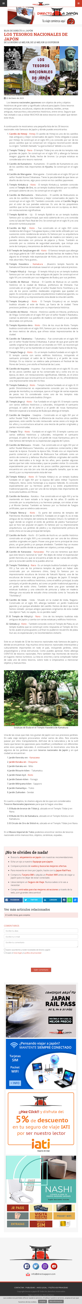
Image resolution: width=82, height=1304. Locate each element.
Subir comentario (41, 970)
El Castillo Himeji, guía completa (17, 915)
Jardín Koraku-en (17, 761)
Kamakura (38, 264)
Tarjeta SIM (28, 874)
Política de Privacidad (58, 1287)
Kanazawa (39, 551)
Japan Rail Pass (63, 870)
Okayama (32, 761)
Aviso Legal (42, 1287)
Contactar (19, 1287)
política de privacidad (33, 953)
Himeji (32, 133)
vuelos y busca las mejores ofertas (48, 866)
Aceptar (42, 1301)
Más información (56, 1301)
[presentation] (41, 961)
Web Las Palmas (48, 1295)
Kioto (33, 184)
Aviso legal (18, 953)
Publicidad (30, 1287)
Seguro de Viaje (36, 882)
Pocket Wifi (52, 874)
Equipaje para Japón (43, 861)
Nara (29, 150)
